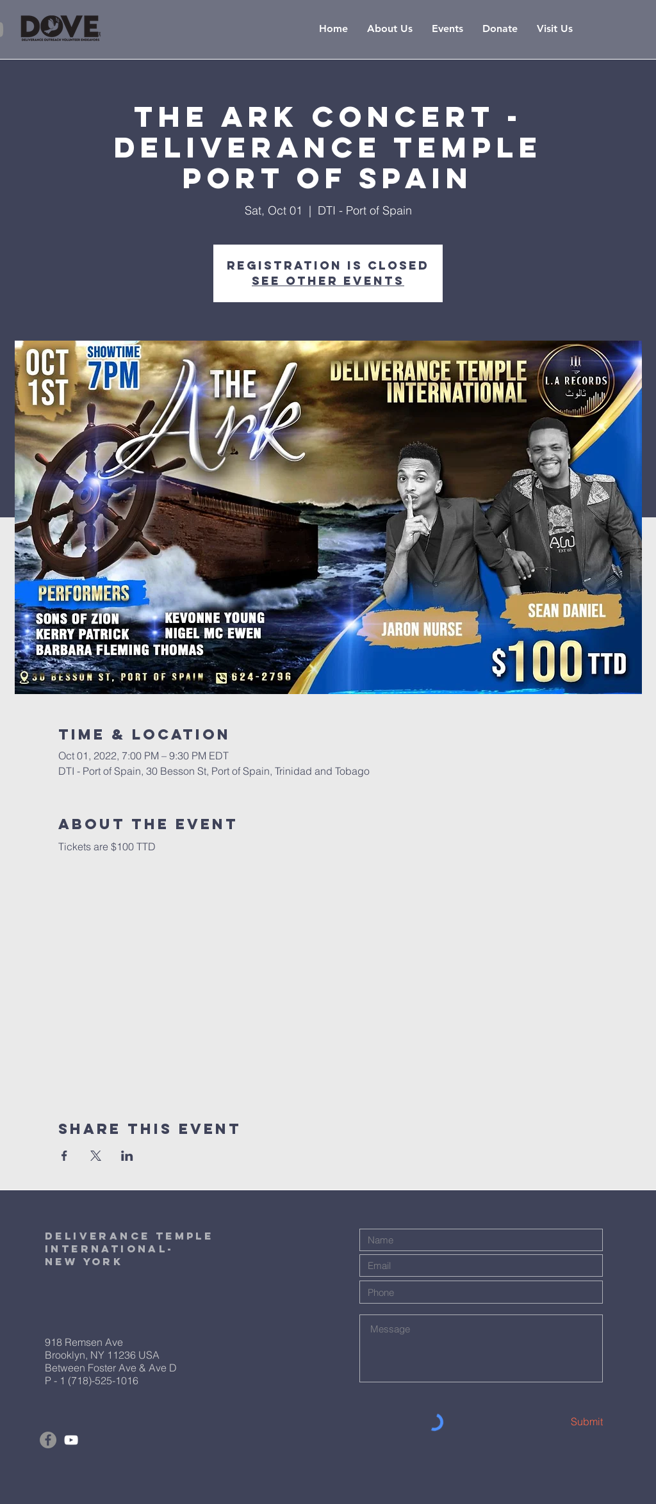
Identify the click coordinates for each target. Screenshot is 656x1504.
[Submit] (557, 1422)
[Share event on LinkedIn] (127, 1156)
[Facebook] (48, 1440)
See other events (328, 280)
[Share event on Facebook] (64, 1156)
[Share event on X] (96, 1156)
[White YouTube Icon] (71, 1440)
